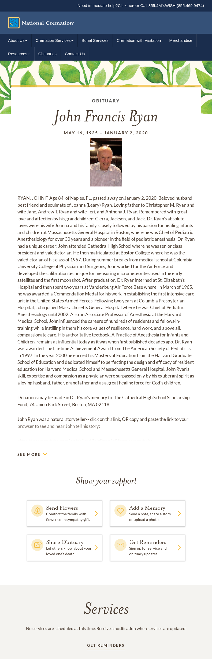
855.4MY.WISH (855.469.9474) (175, 5)
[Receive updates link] (106, 646)
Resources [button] (17, 53)
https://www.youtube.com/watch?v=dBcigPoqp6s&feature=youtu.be (85, 441)
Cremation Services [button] (53, 40)
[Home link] (102, 22)
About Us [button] (16, 40)
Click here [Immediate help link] (127, 5)
